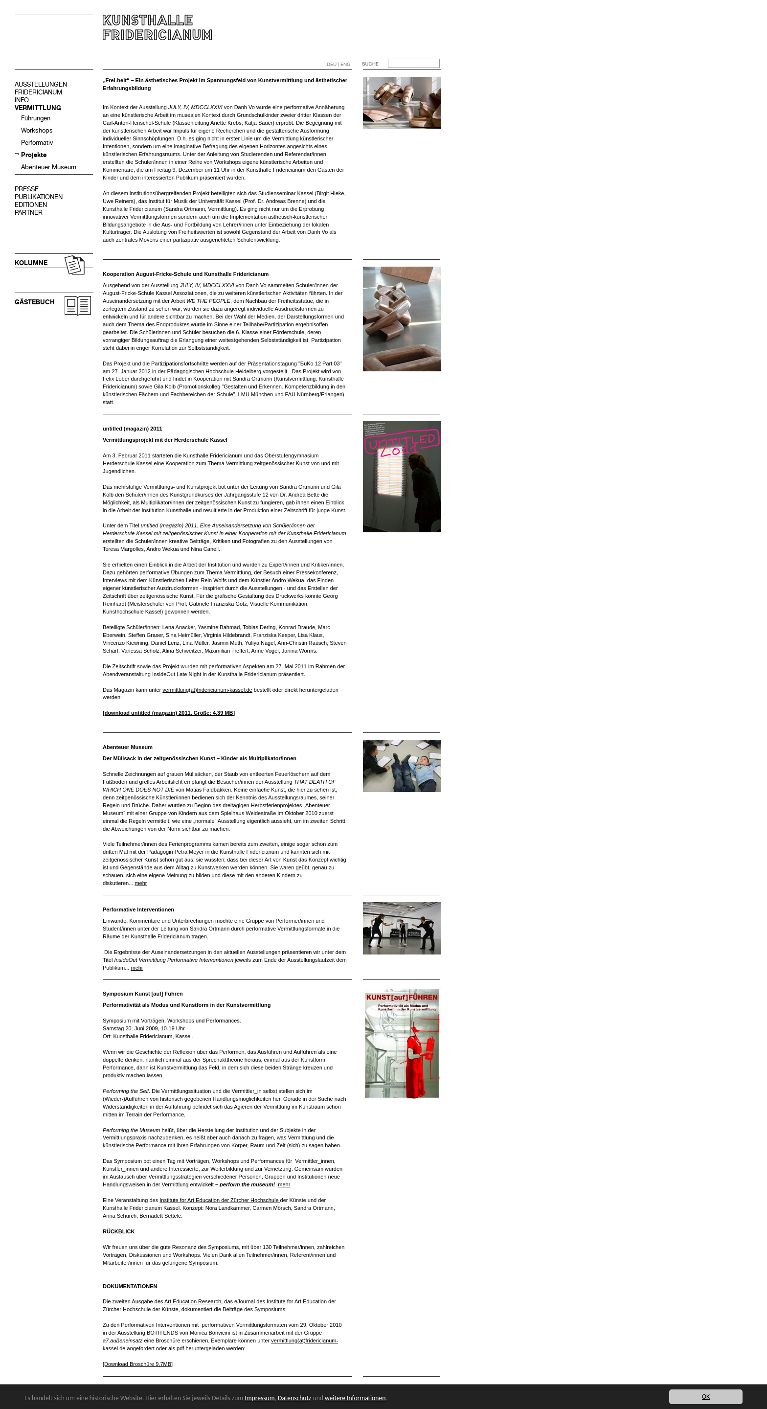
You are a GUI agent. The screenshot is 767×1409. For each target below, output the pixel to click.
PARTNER (29, 212)
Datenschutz (294, 1398)
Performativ (37, 142)
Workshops (37, 130)
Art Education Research (192, 1301)
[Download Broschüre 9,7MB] (138, 1364)
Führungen (35, 118)
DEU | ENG (339, 64)
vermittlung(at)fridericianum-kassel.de (207, 690)
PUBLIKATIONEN (39, 197)
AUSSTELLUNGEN (41, 84)
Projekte (33, 155)
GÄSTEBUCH (35, 302)
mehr (141, 883)
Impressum (259, 1398)
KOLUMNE (31, 263)
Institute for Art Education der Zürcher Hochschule (219, 1200)
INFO (22, 100)
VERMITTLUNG (38, 108)
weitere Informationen (355, 1398)
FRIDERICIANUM (38, 92)
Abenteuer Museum (48, 167)
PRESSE (27, 189)
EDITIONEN (31, 204)
